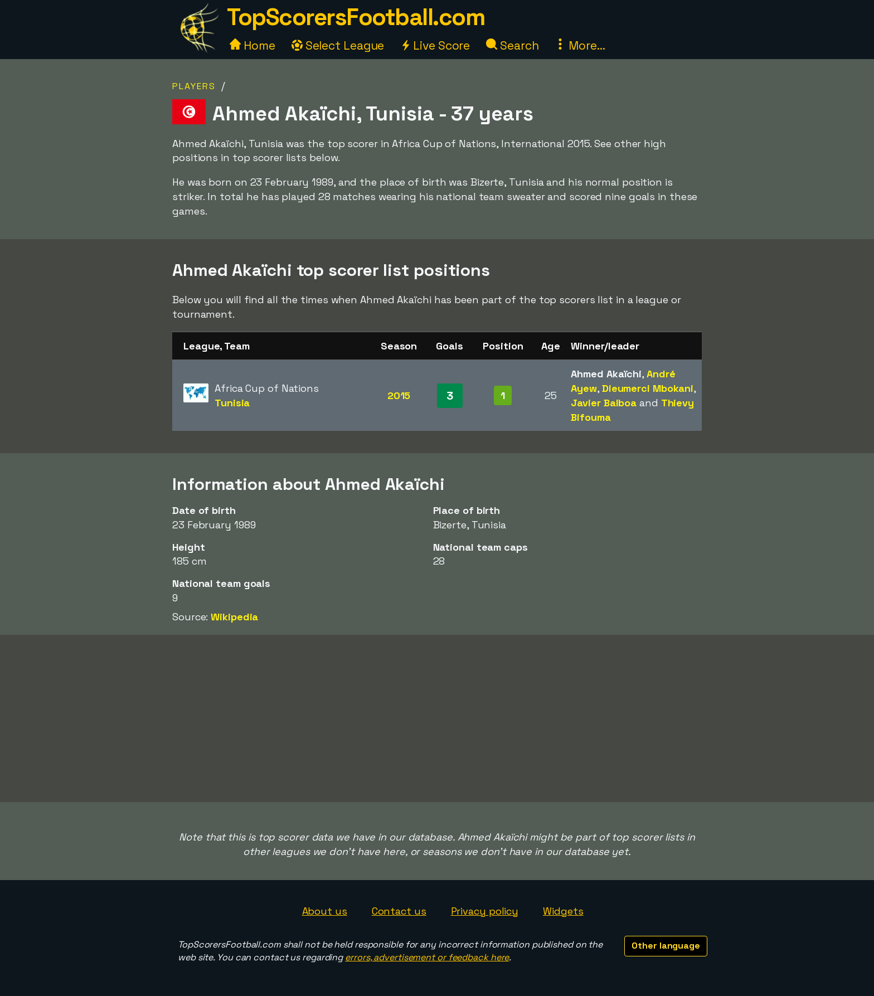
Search (512, 45)
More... (580, 45)
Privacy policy (485, 911)
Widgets (563, 911)
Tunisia (232, 402)
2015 (399, 395)
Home (252, 45)
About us (324, 911)
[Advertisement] (437, 718)
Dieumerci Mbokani (647, 388)
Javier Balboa (604, 402)
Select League (338, 45)
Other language (666, 945)
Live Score (435, 45)
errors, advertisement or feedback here (427, 957)
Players (194, 86)
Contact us (399, 911)
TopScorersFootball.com (355, 17)
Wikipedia (234, 616)
